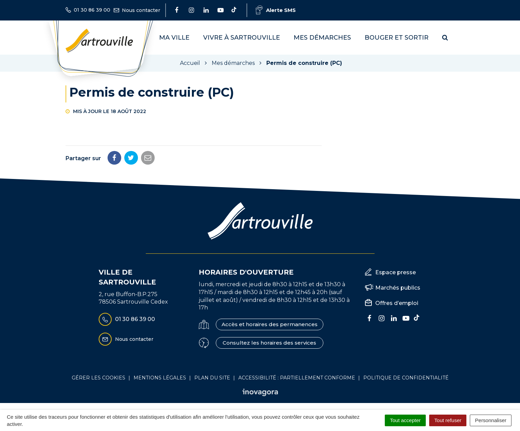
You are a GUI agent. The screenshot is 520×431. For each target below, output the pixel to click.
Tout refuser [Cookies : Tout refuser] (447, 420)
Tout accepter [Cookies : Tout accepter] (405, 420)
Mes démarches (322, 37)
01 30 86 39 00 (127, 319)
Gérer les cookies (98, 378)
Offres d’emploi (396, 303)
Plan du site (212, 378)
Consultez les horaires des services (269, 342)
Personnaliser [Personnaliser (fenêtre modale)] (490, 420)
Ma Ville (174, 37)
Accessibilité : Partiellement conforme (296, 378)
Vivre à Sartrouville (241, 37)
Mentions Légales (159, 378)
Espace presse (395, 272)
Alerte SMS (276, 10)
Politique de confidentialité (406, 378)
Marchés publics (397, 287)
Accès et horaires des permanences (270, 324)
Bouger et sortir (396, 37)
